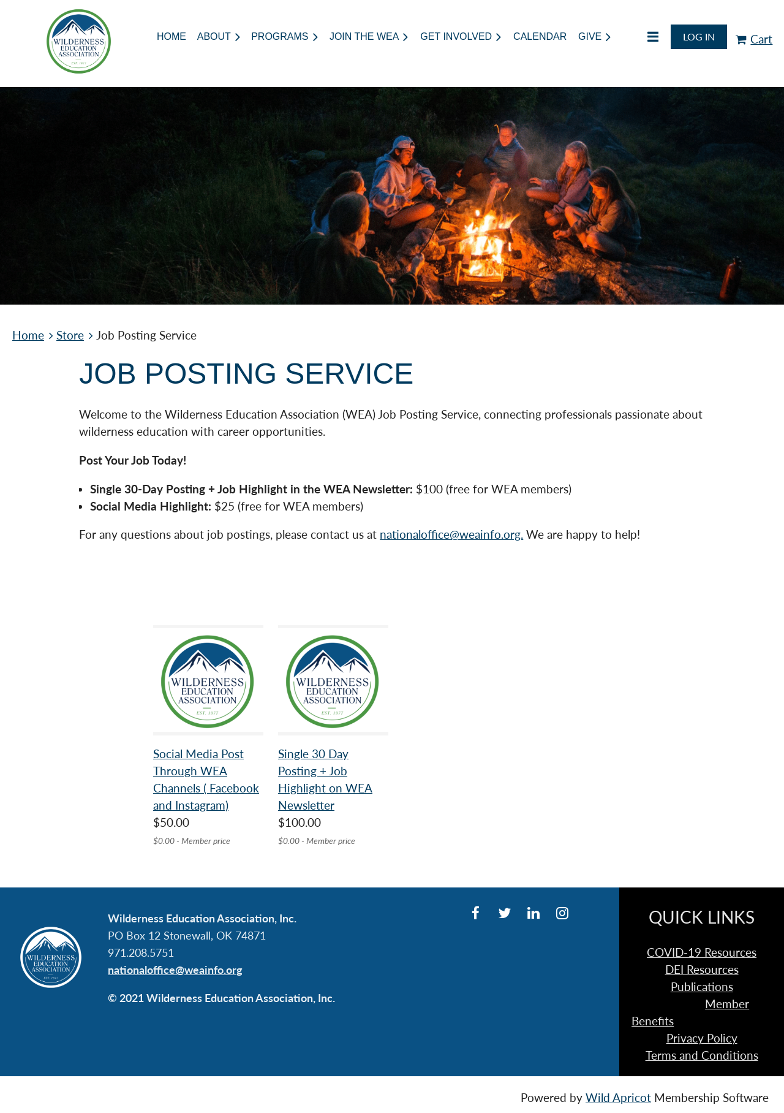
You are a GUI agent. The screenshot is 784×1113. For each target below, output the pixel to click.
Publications (702, 986)
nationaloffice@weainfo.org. (451, 534)
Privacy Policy (701, 1038)
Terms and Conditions (702, 1055)
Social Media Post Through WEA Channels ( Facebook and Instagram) (206, 779)
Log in (699, 36)
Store (70, 335)
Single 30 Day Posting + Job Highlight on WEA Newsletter (325, 779)
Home (28, 335)
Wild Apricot (618, 1097)
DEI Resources (702, 969)
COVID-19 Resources (701, 952)
